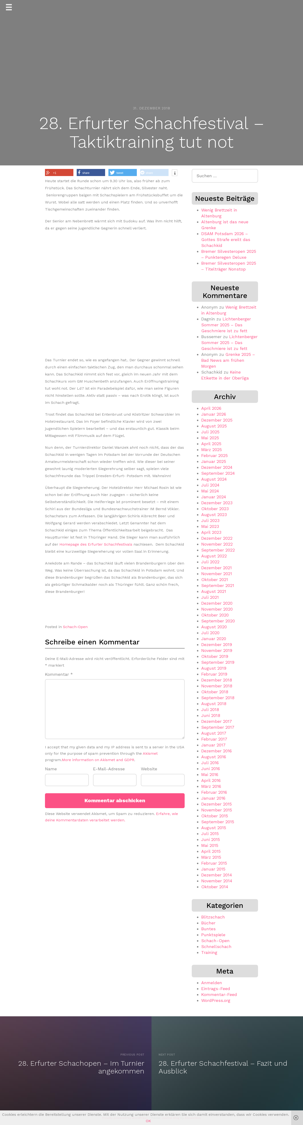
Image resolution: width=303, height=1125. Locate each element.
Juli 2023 (210, 520)
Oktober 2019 (214, 656)
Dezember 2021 (216, 567)
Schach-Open (75, 627)
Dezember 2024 (216, 467)
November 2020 (217, 609)
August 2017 (213, 733)
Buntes (208, 928)
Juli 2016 (210, 762)
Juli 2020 (210, 632)
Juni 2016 (210, 768)
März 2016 (211, 786)
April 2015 (211, 851)
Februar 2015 (214, 863)
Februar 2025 (214, 455)
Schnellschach (216, 946)
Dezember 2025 (216, 420)
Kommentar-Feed (219, 994)
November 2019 (216, 650)
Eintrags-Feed (215, 988)
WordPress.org (215, 1000)
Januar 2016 (213, 798)
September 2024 (218, 473)
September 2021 (217, 585)
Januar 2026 (213, 414)
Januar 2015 (213, 868)
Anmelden (211, 982)
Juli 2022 (210, 561)
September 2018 (217, 697)
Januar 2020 (213, 638)
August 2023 (214, 514)
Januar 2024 (213, 496)
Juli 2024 (210, 485)
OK (148, 1121)
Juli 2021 (210, 597)
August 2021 (213, 591)
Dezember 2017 (216, 721)
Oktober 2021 (214, 579)
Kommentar (59, 674)
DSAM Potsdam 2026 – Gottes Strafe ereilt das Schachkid (225, 239)
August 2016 (213, 756)
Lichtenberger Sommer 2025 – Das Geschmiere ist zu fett (226, 324)
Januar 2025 (213, 461)
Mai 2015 (209, 845)
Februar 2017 (214, 739)
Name (51, 768)
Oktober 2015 (214, 815)
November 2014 (216, 880)
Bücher (208, 922)
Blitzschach (213, 916)
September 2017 (217, 727)
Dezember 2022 (216, 538)
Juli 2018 (210, 709)
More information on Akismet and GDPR (98, 760)
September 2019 (217, 662)
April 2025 (211, 443)
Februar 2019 (214, 674)
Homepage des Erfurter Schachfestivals (95, 544)
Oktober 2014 (214, 886)
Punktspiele (213, 934)
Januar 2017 (213, 744)
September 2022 (218, 549)
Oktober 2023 (215, 508)
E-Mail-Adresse (109, 768)
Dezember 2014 (216, 874)
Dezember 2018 (216, 679)
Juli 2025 (210, 431)
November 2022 (217, 544)
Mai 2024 (210, 490)
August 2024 (214, 479)
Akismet (150, 753)
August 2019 (213, 668)
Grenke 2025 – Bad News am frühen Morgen (228, 360)
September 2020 (218, 620)
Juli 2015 (210, 833)
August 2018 (213, 703)
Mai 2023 (210, 526)
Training (209, 952)
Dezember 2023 (216, 502)
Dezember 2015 (216, 804)
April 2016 (211, 780)
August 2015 (213, 827)
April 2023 (211, 532)
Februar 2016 (214, 792)
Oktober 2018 (214, 691)
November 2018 (216, 685)
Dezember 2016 (216, 750)
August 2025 (214, 425)
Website (149, 768)
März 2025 (211, 449)
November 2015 (216, 809)
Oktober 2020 (215, 614)
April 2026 (211, 408)
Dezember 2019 (216, 644)
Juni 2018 (210, 715)
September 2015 (217, 821)
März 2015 (211, 857)
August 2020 (214, 626)
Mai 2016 (209, 774)
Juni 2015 (210, 839)
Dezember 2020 (216, 603)
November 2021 (216, 573)
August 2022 (214, 555)
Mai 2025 (210, 437)
